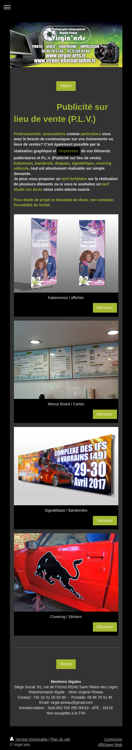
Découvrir (105, 307)
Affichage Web (110, 745)
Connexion (113, 739)
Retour (65, 86)
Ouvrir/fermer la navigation (66, 7)
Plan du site (60, 739)
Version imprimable (29, 739)
